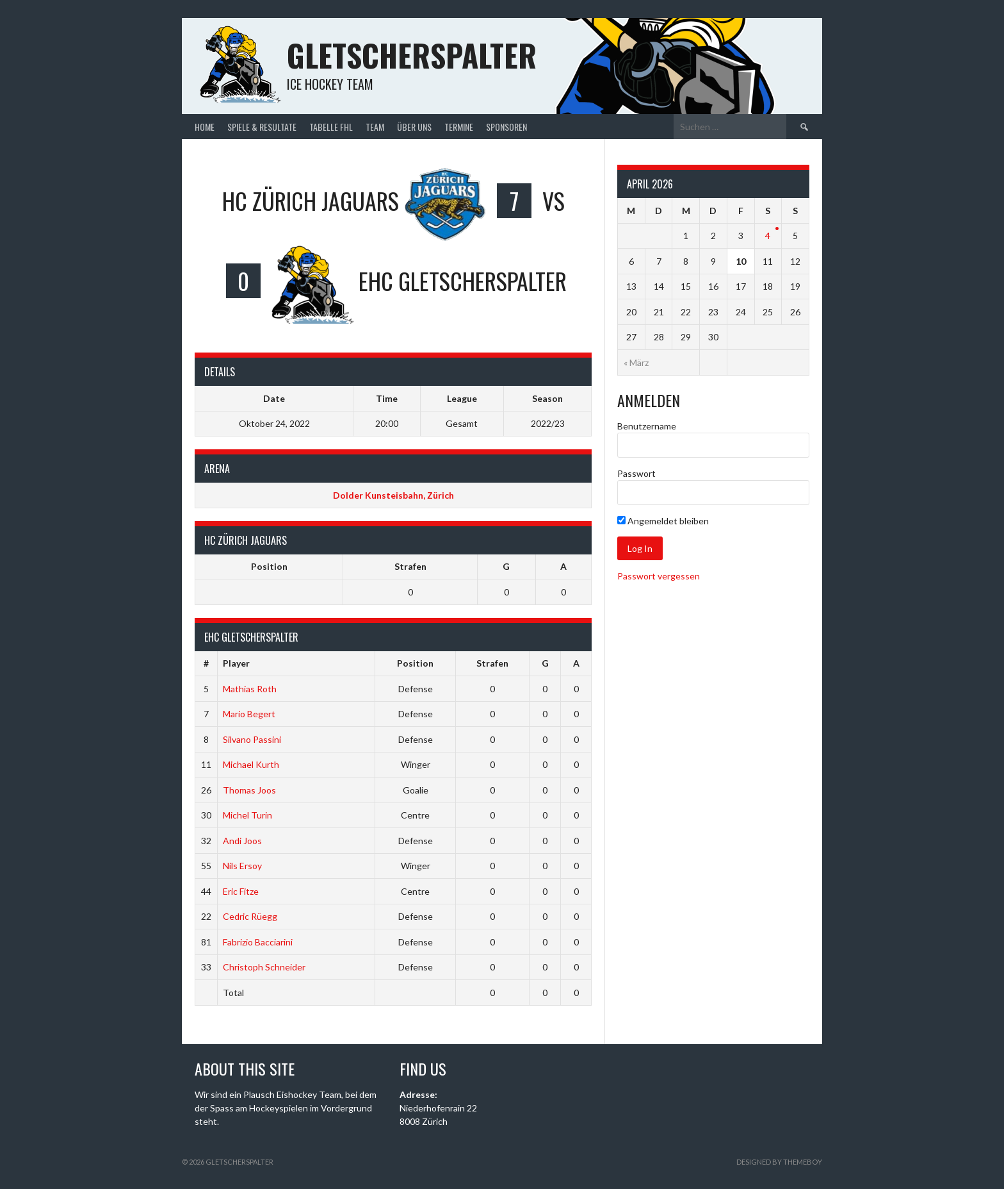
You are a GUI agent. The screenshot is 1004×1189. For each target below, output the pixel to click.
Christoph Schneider (264, 966)
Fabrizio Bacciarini (258, 941)
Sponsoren (506, 126)
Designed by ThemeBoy (779, 1162)
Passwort (636, 473)
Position (269, 566)
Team (375, 126)
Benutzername (646, 425)
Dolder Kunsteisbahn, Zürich (393, 495)
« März (636, 362)
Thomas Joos (249, 790)
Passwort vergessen (658, 575)
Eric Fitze (241, 891)
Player (236, 663)
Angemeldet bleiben (663, 520)
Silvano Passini (252, 739)
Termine (458, 126)
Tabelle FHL (331, 126)
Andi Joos (242, 840)
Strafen (410, 566)
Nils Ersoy (242, 865)
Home (205, 126)
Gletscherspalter (412, 55)
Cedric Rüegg (250, 916)
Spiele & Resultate (261, 126)
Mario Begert (249, 713)
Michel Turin (247, 815)
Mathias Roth (250, 688)
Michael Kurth (251, 764)
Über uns (414, 126)
